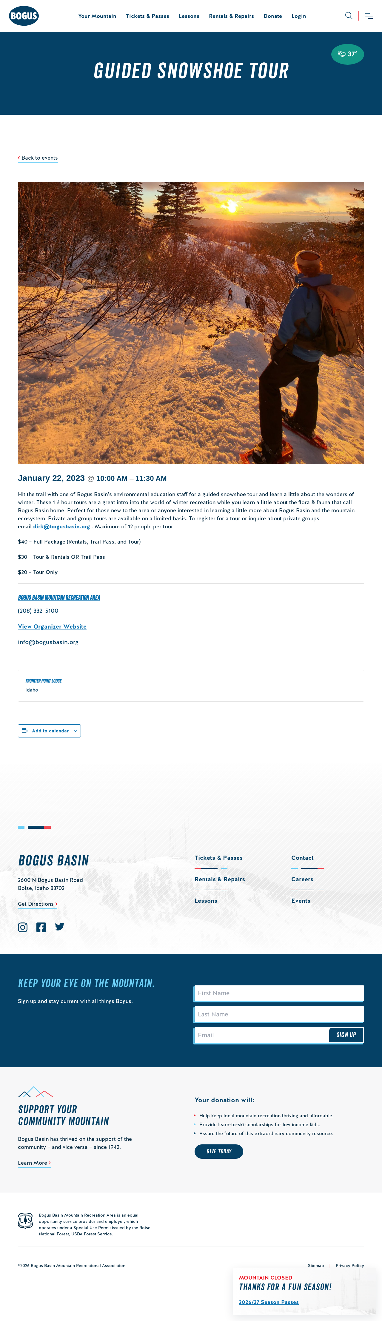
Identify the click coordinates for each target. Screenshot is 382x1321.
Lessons (189, 16)
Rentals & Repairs (231, 16)
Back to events (39, 157)
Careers (302, 879)
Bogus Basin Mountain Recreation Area (59, 598)
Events (300, 901)
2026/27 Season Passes (269, 1302)
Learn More (32, 1166)
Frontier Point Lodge (43, 681)
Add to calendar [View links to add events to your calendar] (50, 731)
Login (299, 16)
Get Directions (36, 903)
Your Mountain (97, 16)
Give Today (219, 1155)
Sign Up (346, 1038)
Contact (302, 858)
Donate (273, 16)
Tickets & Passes (147, 16)
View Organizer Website (52, 626)
